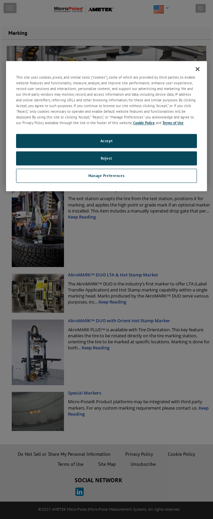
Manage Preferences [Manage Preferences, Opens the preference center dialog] (106, 175)
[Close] (197, 69)
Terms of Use (173, 122)
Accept (106, 141)
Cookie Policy (143, 122)
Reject (106, 158)
